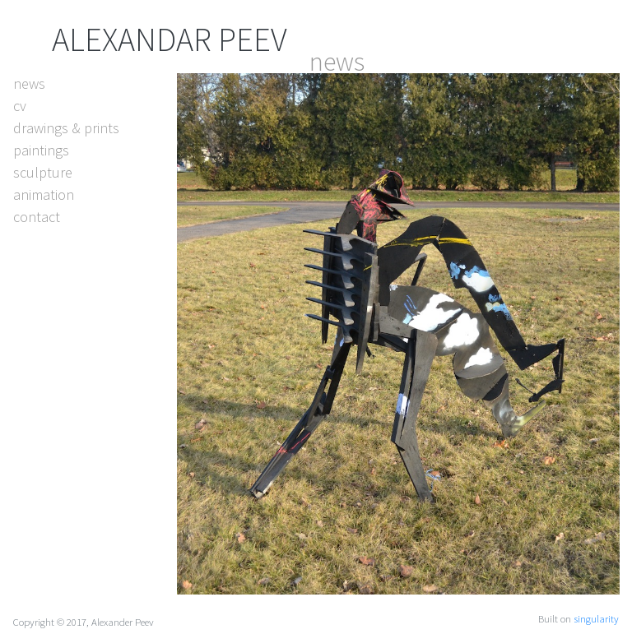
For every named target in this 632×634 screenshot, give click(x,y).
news (29, 83)
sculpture (42, 172)
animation (43, 194)
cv (19, 105)
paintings (41, 150)
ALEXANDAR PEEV (169, 39)
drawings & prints (66, 127)
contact (36, 216)
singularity (596, 618)
